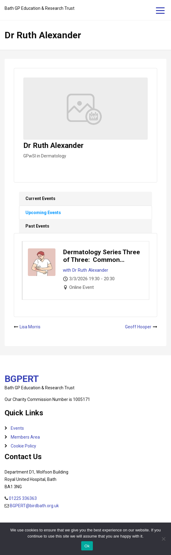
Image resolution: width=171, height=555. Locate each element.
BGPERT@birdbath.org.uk (34, 505)
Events (17, 428)
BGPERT (22, 378)
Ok (86, 546)
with (67, 270)
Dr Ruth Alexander (90, 270)
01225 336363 (23, 498)
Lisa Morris (30, 326)
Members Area (25, 437)
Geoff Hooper (138, 326)
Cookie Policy (23, 446)
